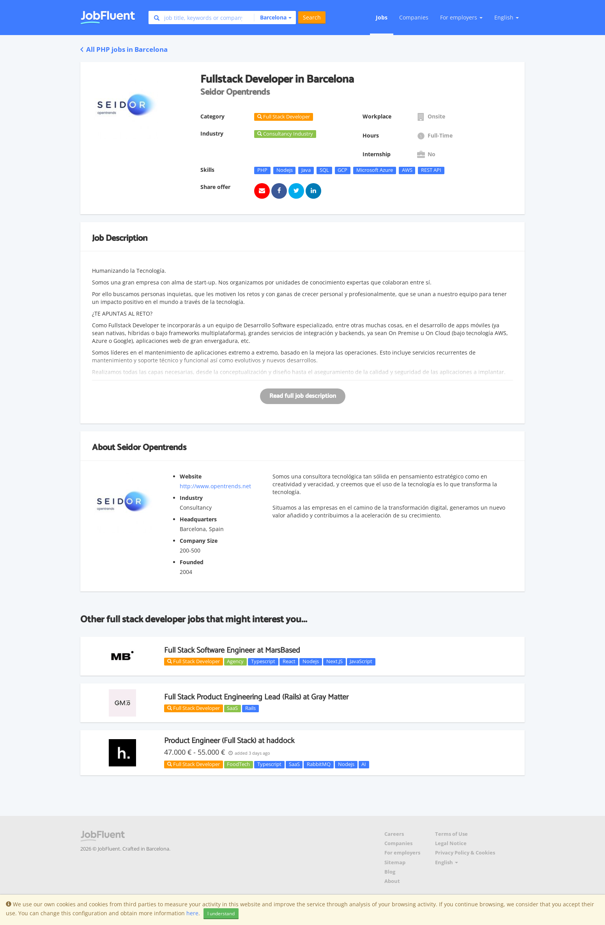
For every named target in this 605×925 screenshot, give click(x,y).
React (289, 661)
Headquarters (198, 519)
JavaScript (361, 661)
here (192, 913)
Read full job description (302, 396)
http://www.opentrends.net (215, 486)
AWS (407, 170)
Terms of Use (451, 834)
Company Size (199, 540)
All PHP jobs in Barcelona (124, 49)
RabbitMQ (319, 764)
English (506, 17)
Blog (389, 872)
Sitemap (394, 862)
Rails (250, 708)
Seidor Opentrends (151, 448)
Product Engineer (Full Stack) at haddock (229, 740)
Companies (413, 17)
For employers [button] (461, 17)
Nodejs (284, 170)
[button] (273, 17)
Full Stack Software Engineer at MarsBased (232, 650)
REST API (431, 170)
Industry (191, 497)
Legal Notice (451, 843)
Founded (191, 562)
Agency (235, 661)
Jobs (381, 17)
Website (191, 476)
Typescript (263, 661)
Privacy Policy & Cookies (465, 852)
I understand (221, 913)
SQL (324, 170)
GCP (342, 170)
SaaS (232, 708)
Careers (394, 834)
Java (306, 170)
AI (363, 764)
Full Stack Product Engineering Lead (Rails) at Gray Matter (256, 697)
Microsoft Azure (374, 170)
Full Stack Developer (193, 661)
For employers (402, 852)
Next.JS (334, 661)
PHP (262, 170)
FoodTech (238, 764)
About (392, 881)
